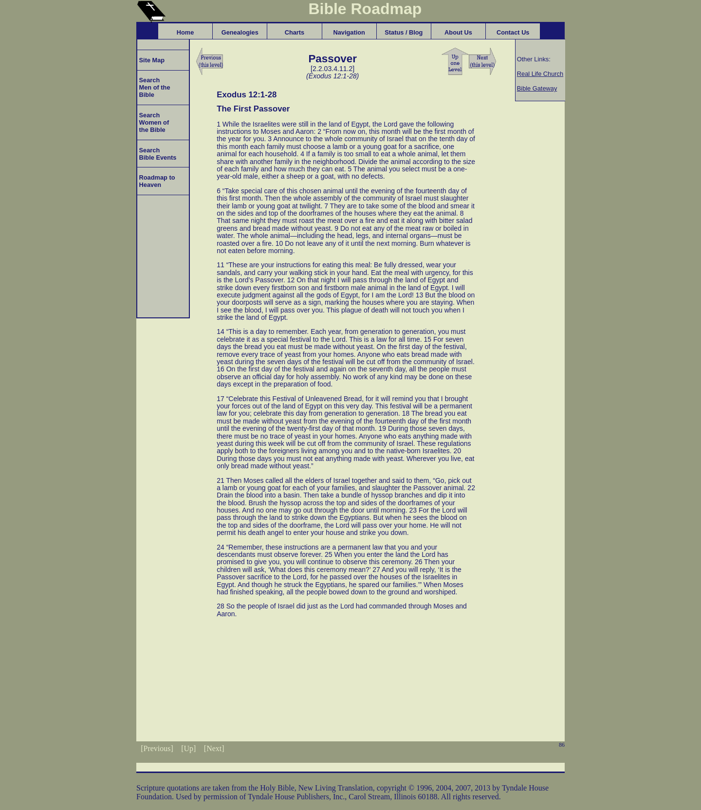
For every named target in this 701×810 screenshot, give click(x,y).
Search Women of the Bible (153, 122)
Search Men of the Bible (153, 87)
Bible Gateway (537, 88)
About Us (458, 32)
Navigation (349, 32)
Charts (295, 32)
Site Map (151, 60)
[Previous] (157, 748)
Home (185, 32)
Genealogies (239, 32)
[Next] (214, 748)
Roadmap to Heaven (156, 181)
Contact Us (513, 32)
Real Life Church (540, 73)
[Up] (188, 748)
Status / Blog (404, 32)
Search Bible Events (156, 154)
